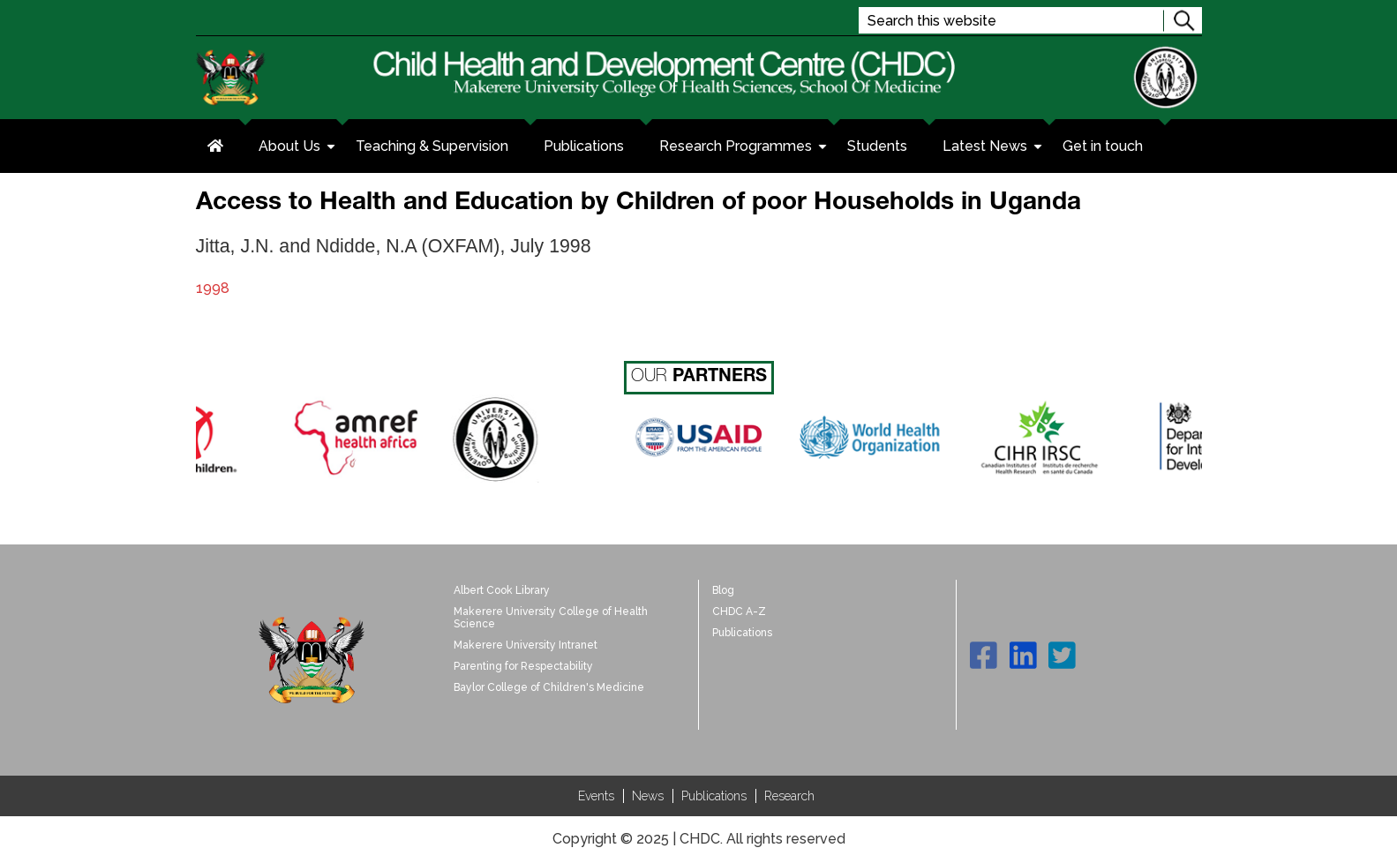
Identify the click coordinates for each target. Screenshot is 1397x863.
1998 (212, 288)
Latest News (994, 148)
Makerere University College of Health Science (551, 617)
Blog (723, 590)
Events (596, 796)
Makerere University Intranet (525, 645)
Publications (584, 146)
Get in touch (1103, 146)
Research (789, 796)
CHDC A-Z (739, 611)
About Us (298, 148)
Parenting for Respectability (523, 666)
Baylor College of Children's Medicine (549, 687)
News (648, 796)
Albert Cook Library (502, 590)
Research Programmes (744, 148)
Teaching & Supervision (432, 146)
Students (877, 146)
